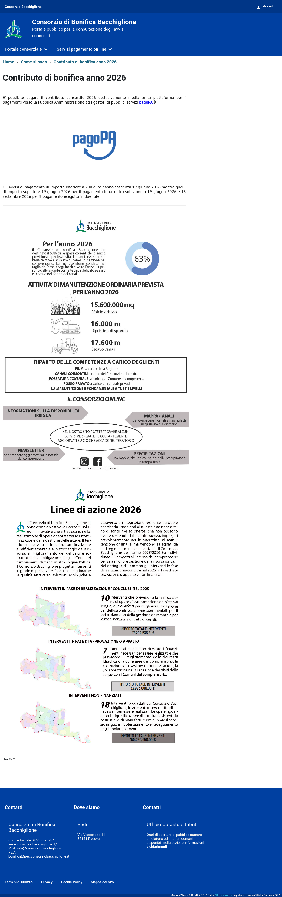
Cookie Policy (71, 882)
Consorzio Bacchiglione (23, 7)
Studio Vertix (223, 895)
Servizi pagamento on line (81, 49)
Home (8, 61)
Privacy (47, 882)
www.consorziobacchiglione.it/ (32, 844)
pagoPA (146, 102)
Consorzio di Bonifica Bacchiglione (84, 28)
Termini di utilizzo (19, 882)
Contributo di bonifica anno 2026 (85, 61)
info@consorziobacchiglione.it (40, 848)
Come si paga (34, 61)
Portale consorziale (23, 49)
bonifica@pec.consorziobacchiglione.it (38, 856)
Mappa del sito (102, 882)
